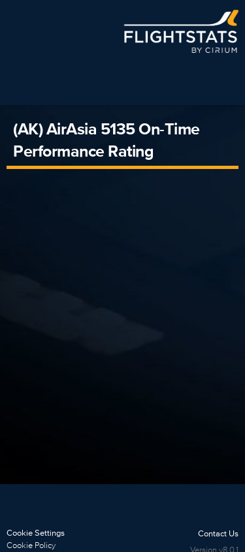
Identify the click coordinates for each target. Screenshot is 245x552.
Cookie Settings (36, 533)
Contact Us (218, 533)
